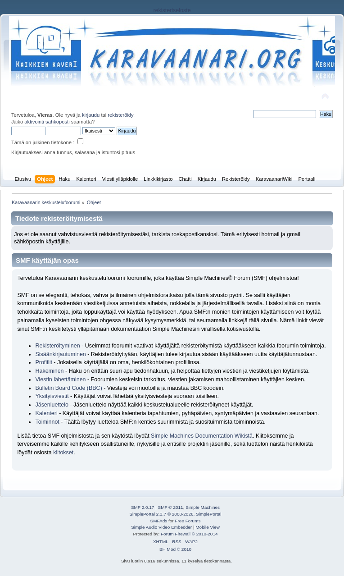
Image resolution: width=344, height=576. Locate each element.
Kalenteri (46, 413)
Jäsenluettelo (51, 405)
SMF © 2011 (170, 507)
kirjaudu (91, 115)
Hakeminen (49, 371)
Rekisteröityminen (57, 346)
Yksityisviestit (51, 396)
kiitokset (63, 452)
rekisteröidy (120, 115)
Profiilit (43, 362)
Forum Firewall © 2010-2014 (189, 533)
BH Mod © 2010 (175, 549)
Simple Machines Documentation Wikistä (202, 436)
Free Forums (187, 520)
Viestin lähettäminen (60, 379)
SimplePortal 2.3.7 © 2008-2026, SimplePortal (175, 514)
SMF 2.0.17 (142, 507)
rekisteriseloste (171, 10)
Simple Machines (203, 507)
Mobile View (207, 527)
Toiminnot (47, 422)
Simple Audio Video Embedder (161, 527)
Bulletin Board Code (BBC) (69, 388)
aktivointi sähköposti (46, 121)
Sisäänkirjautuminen (60, 354)
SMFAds (158, 520)
